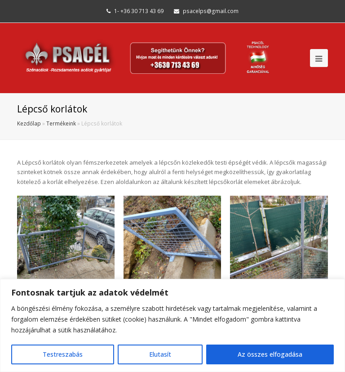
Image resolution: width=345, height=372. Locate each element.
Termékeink (61, 123)
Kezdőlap (29, 123)
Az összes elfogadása (270, 354)
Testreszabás (63, 354)
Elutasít (160, 354)
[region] (172, 325)
